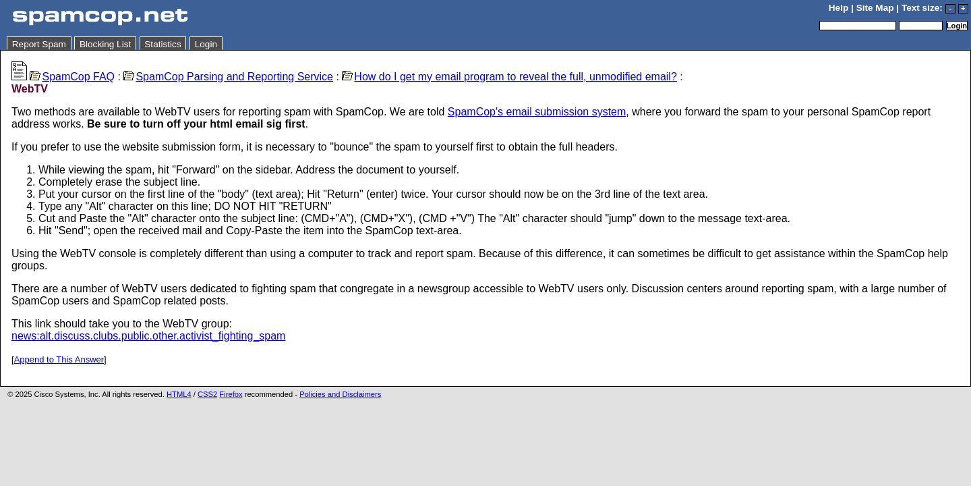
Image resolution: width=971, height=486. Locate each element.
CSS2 (207, 394)
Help (838, 8)
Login (206, 44)
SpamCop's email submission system (537, 111)
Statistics (162, 44)
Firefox (230, 394)
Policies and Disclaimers (340, 394)
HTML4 (179, 394)
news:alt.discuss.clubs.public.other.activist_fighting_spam (148, 336)
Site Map (875, 8)
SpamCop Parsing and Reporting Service (228, 76)
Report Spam (39, 44)
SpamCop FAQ (72, 76)
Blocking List (105, 44)
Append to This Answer (59, 359)
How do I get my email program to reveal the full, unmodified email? (509, 76)
